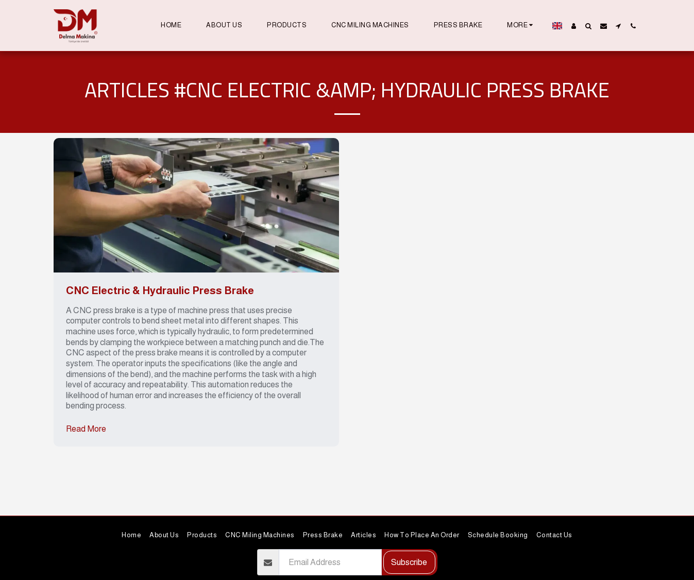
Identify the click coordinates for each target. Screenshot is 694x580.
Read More (86, 428)
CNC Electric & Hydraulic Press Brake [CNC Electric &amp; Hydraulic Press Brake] (160, 290)
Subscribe (409, 562)
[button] (589, 26)
